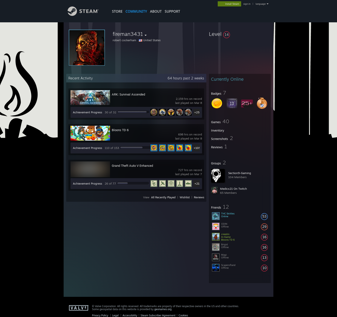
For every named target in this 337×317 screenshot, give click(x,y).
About (156, 11)
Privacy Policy (100, 315)
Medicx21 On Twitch (233, 188)
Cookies (183, 315)
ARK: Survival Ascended (128, 94)
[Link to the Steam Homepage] (86, 15)
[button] (240, 34)
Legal (115, 315)
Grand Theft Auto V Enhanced (132, 165)
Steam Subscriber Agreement (158, 315)
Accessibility (130, 315)
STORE (117, 11)
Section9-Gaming (239, 173)
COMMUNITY (136, 11)
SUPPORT (172, 11)
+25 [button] (196, 112)
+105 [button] (197, 148)
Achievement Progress (87, 112)
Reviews (199, 197)
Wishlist (185, 197)
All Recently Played (163, 197)
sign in (246, 3)
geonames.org (163, 309)
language (261, 3)
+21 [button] (197, 183)
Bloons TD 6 (120, 130)
